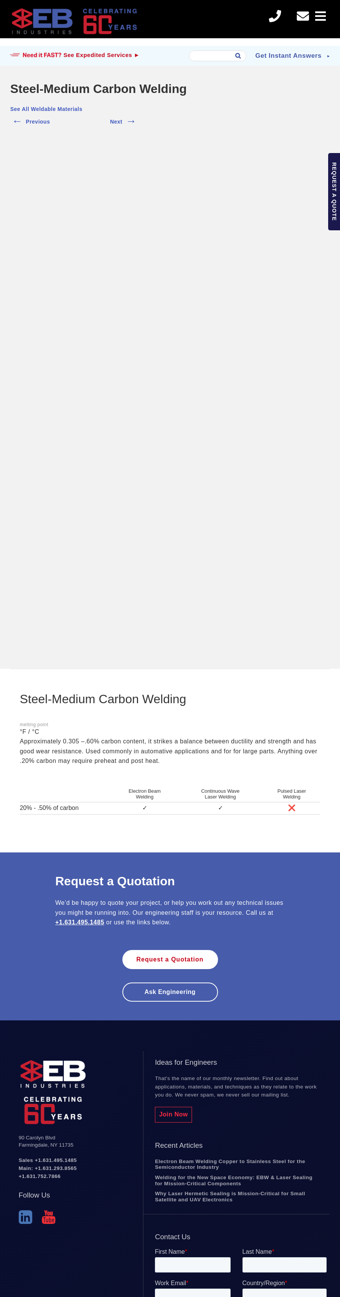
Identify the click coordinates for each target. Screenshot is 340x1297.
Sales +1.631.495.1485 (48, 1160)
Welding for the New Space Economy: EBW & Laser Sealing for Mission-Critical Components (233, 1180)
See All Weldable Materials (46, 109)
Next (124, 120)
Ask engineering (170, 992)
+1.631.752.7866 (40, 1176)
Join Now (173, 1114)
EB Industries (74, 23)
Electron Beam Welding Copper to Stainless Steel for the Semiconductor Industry (230, 1164)
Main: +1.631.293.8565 (48, 1168)
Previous (30, 120)
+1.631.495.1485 (79, 922)
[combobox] (217, 56)
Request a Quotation (170, 959)
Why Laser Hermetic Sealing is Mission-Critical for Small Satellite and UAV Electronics (230, 1196)
